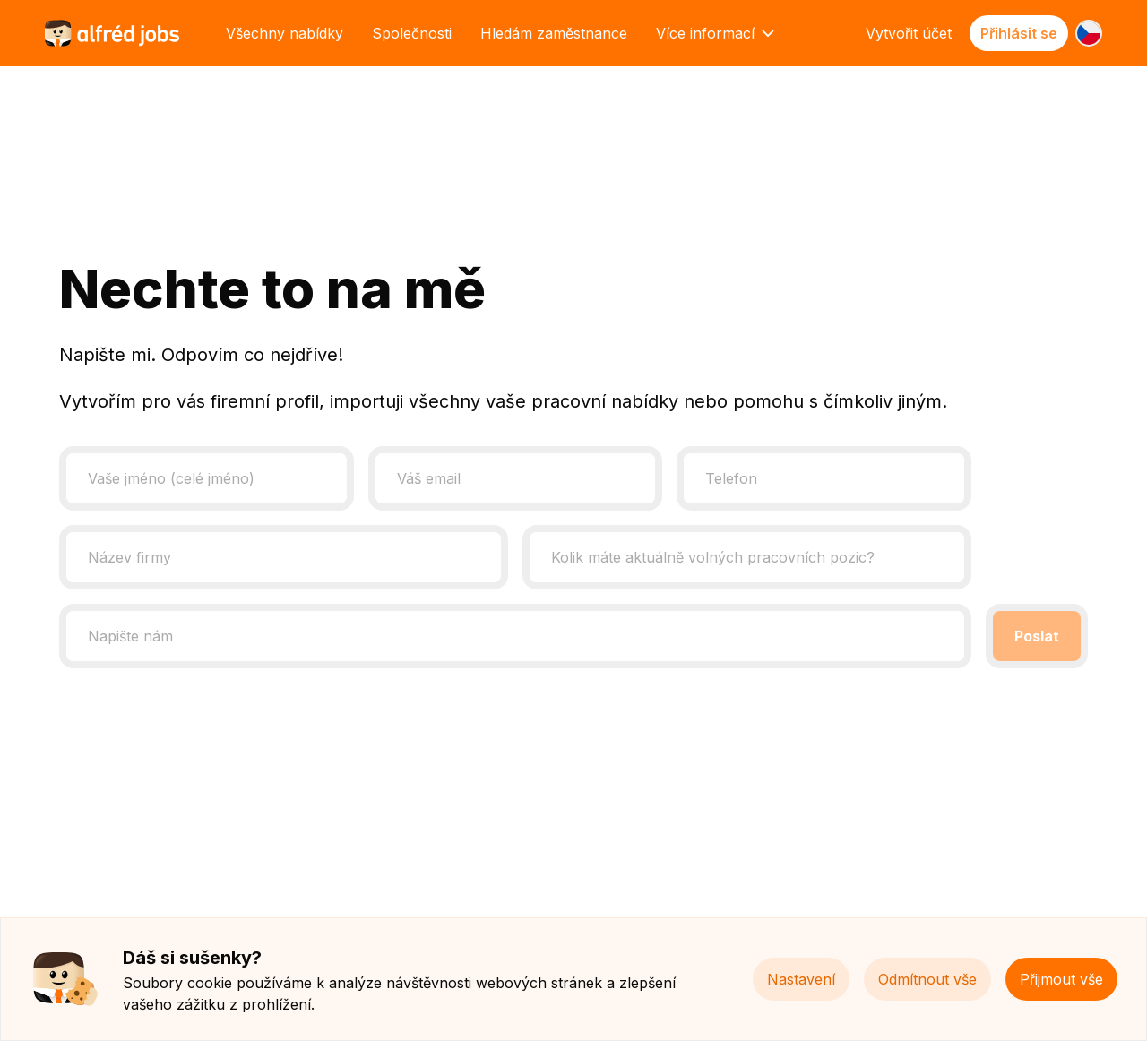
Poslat (1036, 636)
